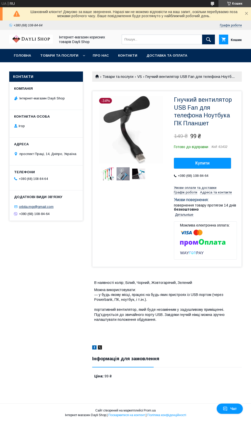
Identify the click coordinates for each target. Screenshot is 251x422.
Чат (230, 408)
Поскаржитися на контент (126, 415)
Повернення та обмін (35, 69)
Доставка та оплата (167, 55)
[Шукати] (208, 39)
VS (139, 77)
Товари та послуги (59, 55)
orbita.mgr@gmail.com (36, 207)
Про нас (101, 55)
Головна (22, 55)
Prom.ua (150, 410)
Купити (202, 163)
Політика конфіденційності (166, 415)
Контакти (127, 55)
